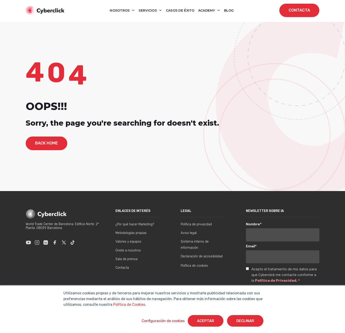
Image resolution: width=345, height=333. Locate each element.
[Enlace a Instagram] (37, 242)
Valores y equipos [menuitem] (128, 242)
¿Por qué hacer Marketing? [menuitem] (134, 224)
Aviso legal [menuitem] (189, 233)
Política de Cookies (128, 304)
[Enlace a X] (64, 242)
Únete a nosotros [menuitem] (128, 250)
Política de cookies (194, 266)
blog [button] (229, 10)
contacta (299, 10)
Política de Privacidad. (276, 280)
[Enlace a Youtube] (28, 242)
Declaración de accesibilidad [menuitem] (201, 256)
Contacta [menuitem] (122, 268)
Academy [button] (207, 10)
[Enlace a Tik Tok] (72, 242)
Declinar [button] (245, 321)
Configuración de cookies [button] (163, 321)
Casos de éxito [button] (180, 10)
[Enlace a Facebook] (55, 242)
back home (46, 143)
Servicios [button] (148, 10)
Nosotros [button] (120, 10)
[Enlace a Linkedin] (45, 242)
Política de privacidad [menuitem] (196, 224)
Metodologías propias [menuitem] (131, 233)
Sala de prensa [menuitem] (126, 259)
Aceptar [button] (205, 321)
